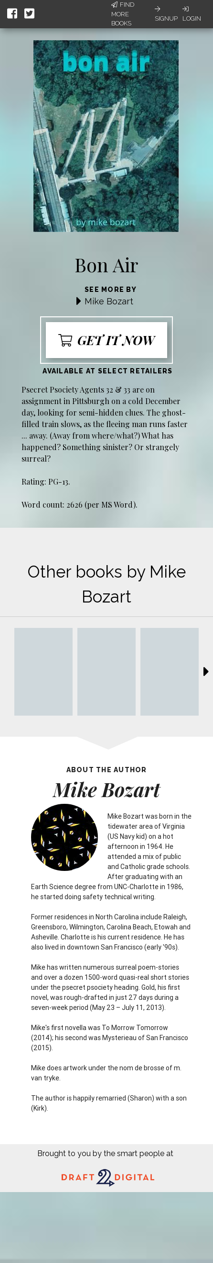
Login (191, 14)
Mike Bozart (109, 301)
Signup (166, 14)
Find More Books (122, 14)
